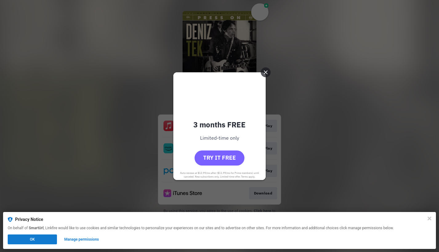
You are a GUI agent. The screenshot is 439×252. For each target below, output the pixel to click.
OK (32, 239)
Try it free (219, 157)
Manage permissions (81, 239)
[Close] (429, 218)
